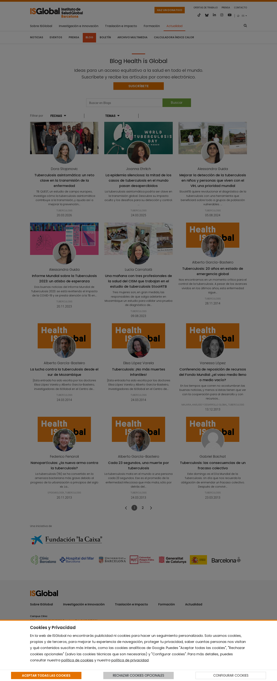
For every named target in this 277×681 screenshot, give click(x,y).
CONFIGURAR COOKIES (230, 675)
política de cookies (77, 660)
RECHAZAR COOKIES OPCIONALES (138, 675)
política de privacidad (130, 660)
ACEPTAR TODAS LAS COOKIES (46, 675)
